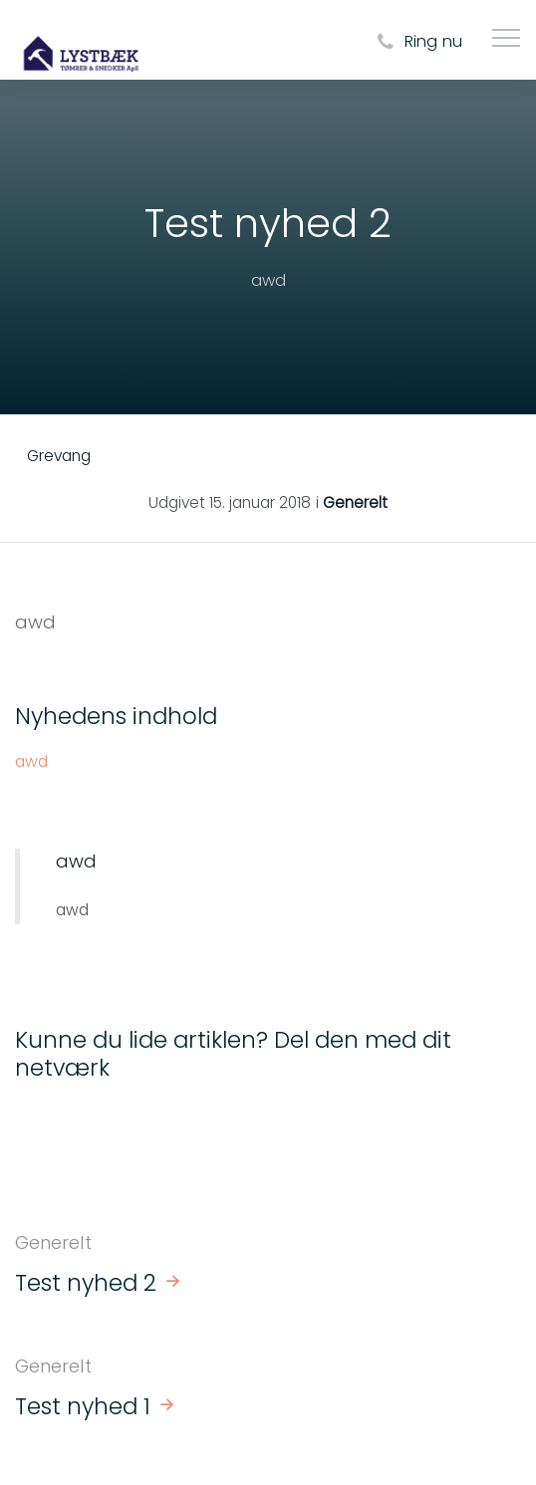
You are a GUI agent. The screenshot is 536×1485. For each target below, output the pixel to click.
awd (31, 761)
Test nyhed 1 (82, 1406)
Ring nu (417, 42)
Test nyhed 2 (85, 1283)
